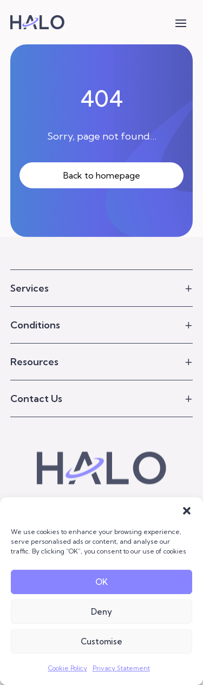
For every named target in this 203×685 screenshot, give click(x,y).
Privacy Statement (121, 668)
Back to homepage (101, 175)
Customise (101, 641)
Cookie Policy (67, 668)
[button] (186, 510)
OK (101, 582)
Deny (101, 612)
